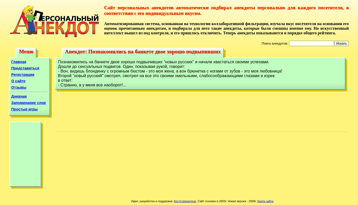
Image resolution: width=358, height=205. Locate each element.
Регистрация (22, 75)
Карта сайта (265, 201)
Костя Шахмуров (185, 201)
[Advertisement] (25, 155)
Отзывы (18, 87)
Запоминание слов (28, 103)
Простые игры (24, 109)
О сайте (18, 81)
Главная (18, 62)
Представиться (25, 68)
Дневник (19, 96)
